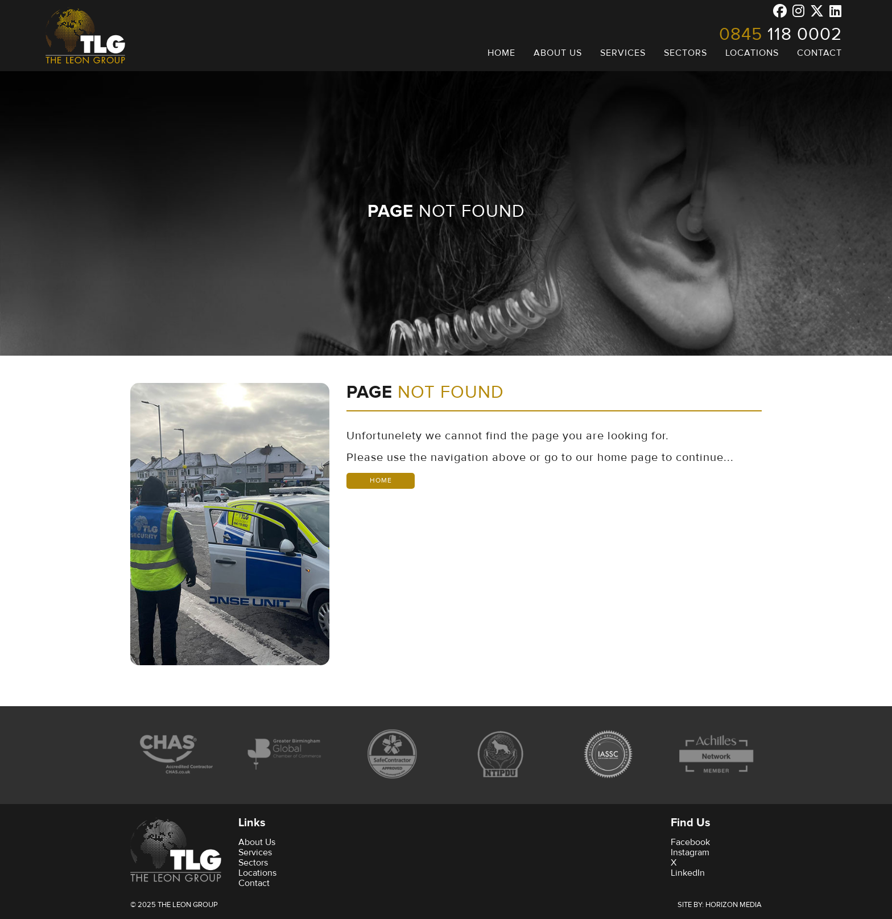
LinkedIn (688, 873)
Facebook (690, 842)
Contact (254, 883)
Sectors (253, 862)
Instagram (690, 852)
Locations (257, 873)
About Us (256, 842)
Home (381, 480)
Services (255, 852)
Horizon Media (733, 904)
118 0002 (780, 34)
